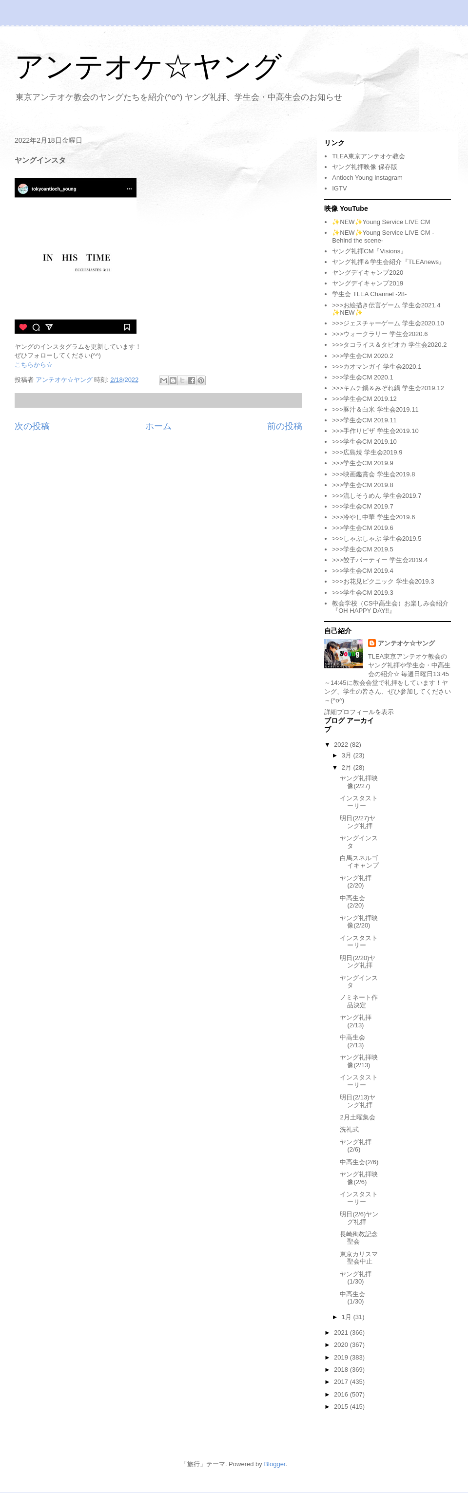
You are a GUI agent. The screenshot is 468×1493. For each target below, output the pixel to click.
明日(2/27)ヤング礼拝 (357, 822)
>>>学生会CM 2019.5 (362, 549)
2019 (342, 1357)
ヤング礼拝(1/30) (355, 1277)
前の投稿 (284, 426)
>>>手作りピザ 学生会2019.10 (375, 431)
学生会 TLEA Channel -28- (369, 294)
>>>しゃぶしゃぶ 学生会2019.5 (376, 538)
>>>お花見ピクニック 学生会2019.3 (383, 581)
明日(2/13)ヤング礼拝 (357, 1101)
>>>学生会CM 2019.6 (362, 527)
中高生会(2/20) (352, 901)
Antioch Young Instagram (367, 177)
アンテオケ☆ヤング (148, 66)
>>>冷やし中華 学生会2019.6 (373, 517)
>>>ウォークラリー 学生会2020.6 (380, 334)
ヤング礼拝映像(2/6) (359, 1178)
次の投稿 (32, 426)
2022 (342, 744)
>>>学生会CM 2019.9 (362, 463)
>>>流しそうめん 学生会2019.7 (376, 495)
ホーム (158, 426)
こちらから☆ (34, 364)
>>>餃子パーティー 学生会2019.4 (380, 560)
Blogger (274, 1464)
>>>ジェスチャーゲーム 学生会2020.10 (388, 323)
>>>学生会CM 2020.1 (362, 377)
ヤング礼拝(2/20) (355, 881)
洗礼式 (349, 1129)
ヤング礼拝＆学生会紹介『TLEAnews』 (388, 261)
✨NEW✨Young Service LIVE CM (381, 222)
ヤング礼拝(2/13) (355, 1021)
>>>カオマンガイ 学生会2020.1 (376, 366)
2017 (342, 1381)
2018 (342, 1369)
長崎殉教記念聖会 (359, 1238)
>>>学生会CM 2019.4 (362, 570)
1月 (347, 1317)
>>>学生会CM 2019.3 (362, 592)
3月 (347, 755)
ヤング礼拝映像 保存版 (364, 166)
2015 (342, 1406)
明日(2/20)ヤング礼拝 (357, 961)
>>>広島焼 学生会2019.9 (367, 452)
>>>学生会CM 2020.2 (362, 355)
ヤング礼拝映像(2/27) (359, 782)
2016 (342, 1394)
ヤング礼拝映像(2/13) (359, 1061)
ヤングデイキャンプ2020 (367, 272)
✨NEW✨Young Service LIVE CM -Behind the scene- (383, 236)
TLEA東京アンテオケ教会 (368, 156)
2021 (342, 1332)
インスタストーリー (359, 802)
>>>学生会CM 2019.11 (364, 420)
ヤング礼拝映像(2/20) (359, 921)
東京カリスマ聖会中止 (359, 1258)
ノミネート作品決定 (359, 1001)
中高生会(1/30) (352, 1297)
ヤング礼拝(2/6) (355, 1145)
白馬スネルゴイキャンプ (359, 861)
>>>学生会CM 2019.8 (362, 485)
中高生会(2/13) (352, 1041)
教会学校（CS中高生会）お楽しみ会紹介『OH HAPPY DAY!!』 (390, 607)
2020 (342, 1344)
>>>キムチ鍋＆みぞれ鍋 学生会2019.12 (388, 388)
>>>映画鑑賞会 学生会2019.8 (373, 474)
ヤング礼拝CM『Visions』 (369, 251)
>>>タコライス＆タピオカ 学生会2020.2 (389, 344)
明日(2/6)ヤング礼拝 (359, 1218)
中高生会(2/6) (359, 1162)
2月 (347, 767)
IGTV (339, 188)
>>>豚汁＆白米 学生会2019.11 (375, 409)
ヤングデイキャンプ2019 (367, 283)
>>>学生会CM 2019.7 (362, 506)
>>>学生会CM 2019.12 (364, 398)
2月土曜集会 (357, 1117)
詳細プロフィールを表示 (359, 712)
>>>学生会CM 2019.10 (364, 441)
